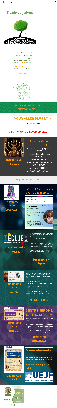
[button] (55, 1)
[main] (20, 12)
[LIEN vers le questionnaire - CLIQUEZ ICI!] (22, 77)
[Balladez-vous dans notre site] (32, 123)
